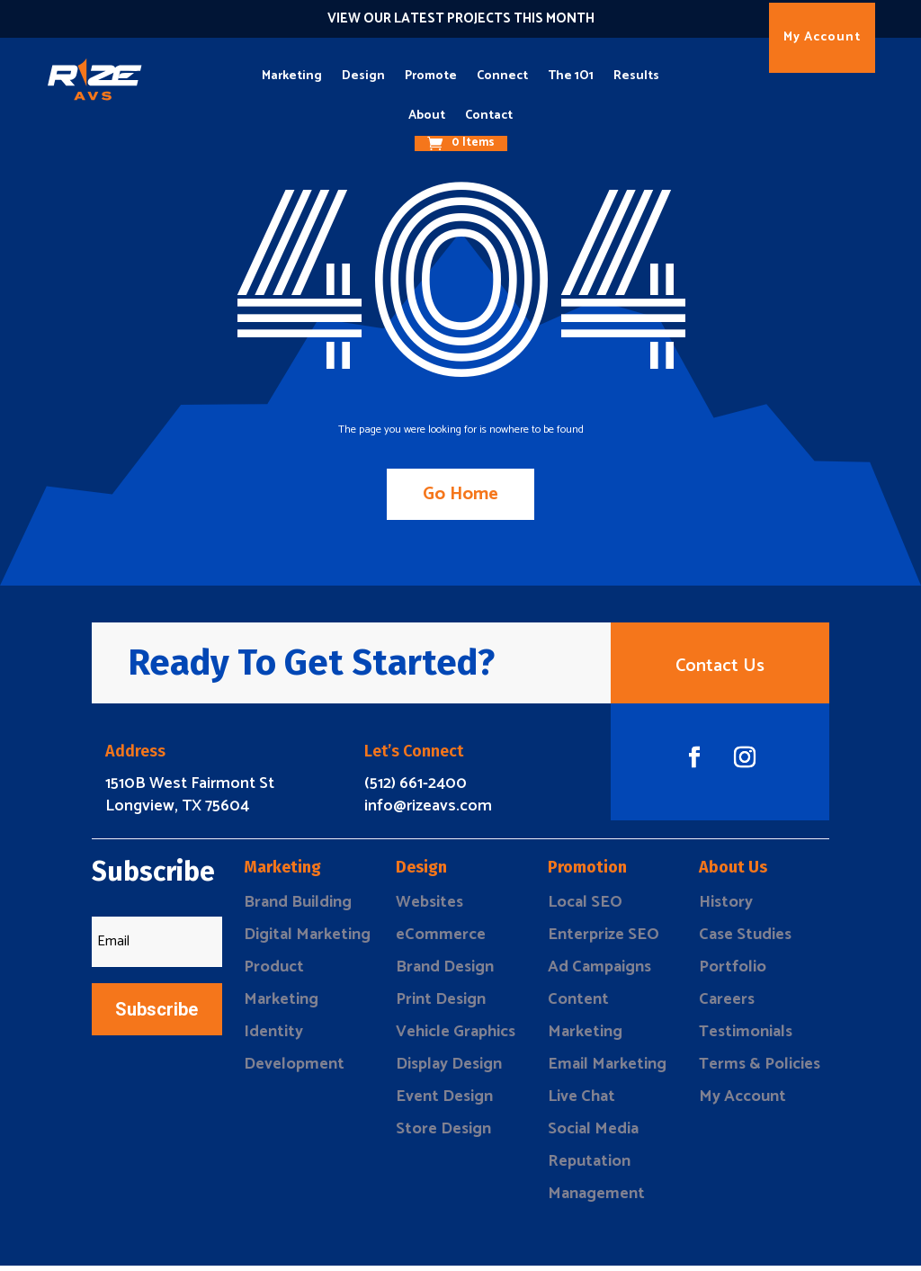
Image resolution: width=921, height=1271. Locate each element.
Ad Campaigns (599, 972)
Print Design (441, 1004)
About (426, 115)
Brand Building (298, 907)
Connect (502, 76)
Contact (489, 115)
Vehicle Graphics (455, 1037)
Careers (727, 1004)
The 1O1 (571, 76)
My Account (822, 37)
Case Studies (745, 939)
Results (636, 76)
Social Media (593, 1134)
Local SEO (585, 907)
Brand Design (445, 972)
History (726, 907)
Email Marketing (607, 1069)
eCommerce (441, 939)
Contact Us (720, 669)
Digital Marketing (307, 939)
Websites (429, 907)
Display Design (449, 1069)
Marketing (292, 76)
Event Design (444, 1101)
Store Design (443, 1134)
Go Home (460, 494)
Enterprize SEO (603, 939)
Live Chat (581, 1101)
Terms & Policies (759, 1069)
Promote (431, 76)
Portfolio (732, 972)
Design (363, 76)
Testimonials (745, 1037)
